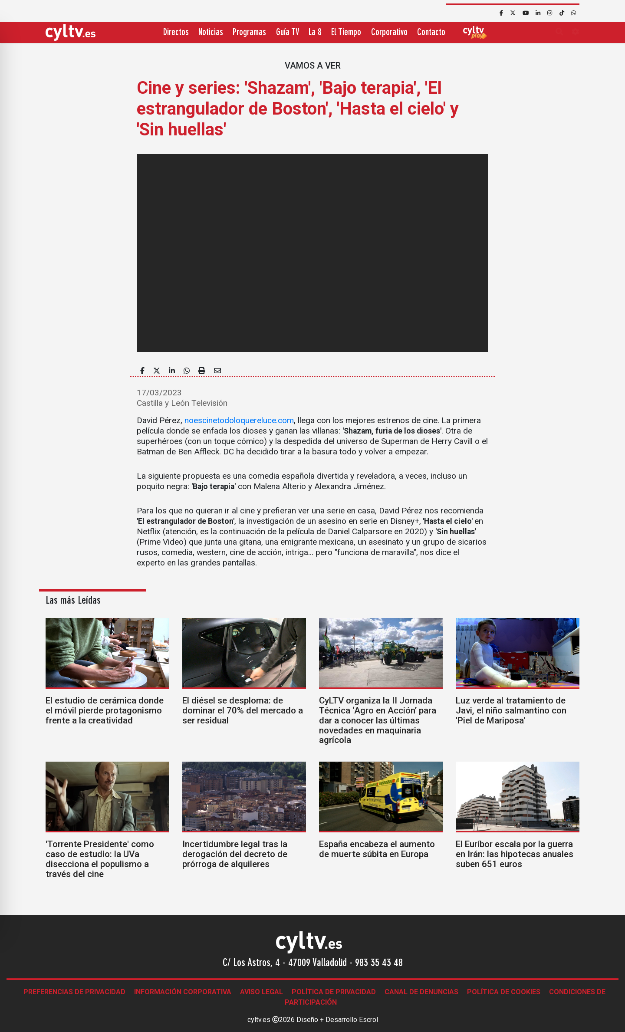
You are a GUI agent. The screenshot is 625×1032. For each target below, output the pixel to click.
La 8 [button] (315, 32)
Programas (249, 32)
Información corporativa (182, 992)
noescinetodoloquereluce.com (239, 420)
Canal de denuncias (421, 992)
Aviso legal (261, 992)
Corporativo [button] (389, 32)
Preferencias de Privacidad (74, 992)
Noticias (210, 32)
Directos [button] (176, 32)
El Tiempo (346, 32)
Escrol (368, 1020)
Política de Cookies (503, 992)
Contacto (431, 32)
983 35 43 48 (379, 963)
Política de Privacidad (334, 992)
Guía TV (287, 32)
